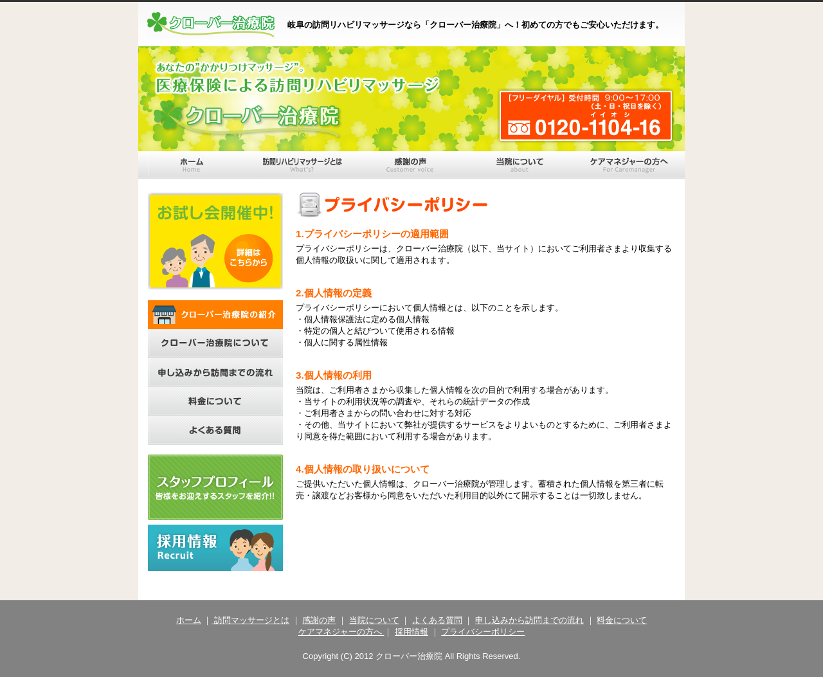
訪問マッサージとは (250, 620)
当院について (374, 620)
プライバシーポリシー (483, 631)
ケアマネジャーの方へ (341, 631)
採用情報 (411, 631)
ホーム (188, 620)
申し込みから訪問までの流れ (529, 620)
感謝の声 (319, 620)
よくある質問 (437, 620)
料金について (622, 620)
